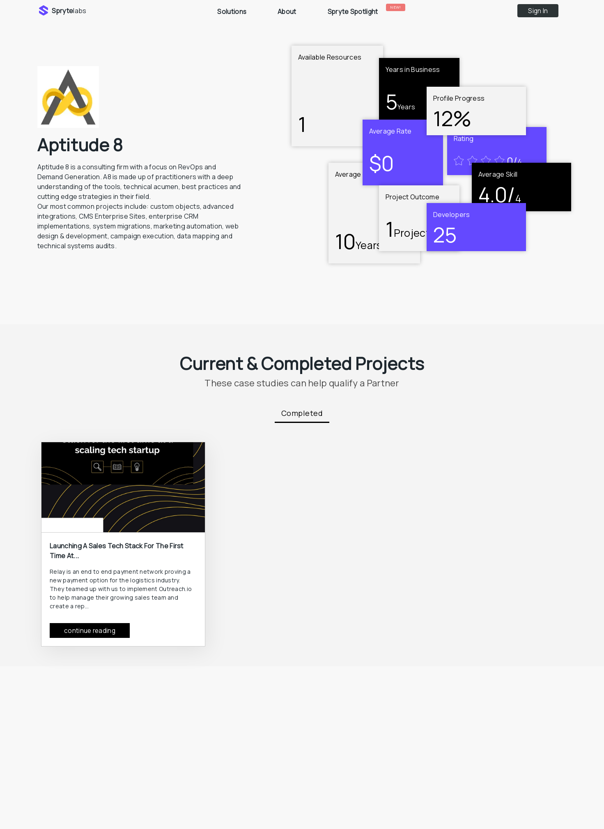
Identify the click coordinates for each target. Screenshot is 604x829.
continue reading (89, 630)
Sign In (538, 11)
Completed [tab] (302, 413)
